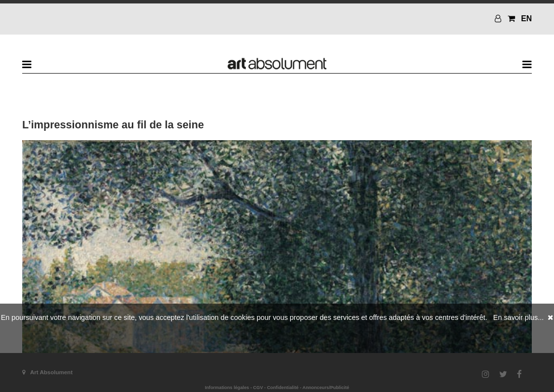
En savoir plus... (518, 317)
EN (526, 18)
